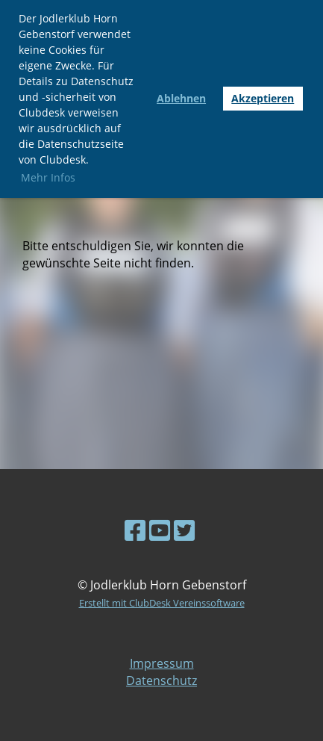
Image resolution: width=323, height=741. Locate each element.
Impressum (162, 663)
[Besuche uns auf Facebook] (135, 530)
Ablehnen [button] (181, 98)
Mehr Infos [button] (48, 177)
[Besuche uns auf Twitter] (184, 530)
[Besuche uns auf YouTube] (159, 530)
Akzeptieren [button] (262, 98)
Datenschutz (161, 680)
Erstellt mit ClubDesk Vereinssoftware (162, 603)
